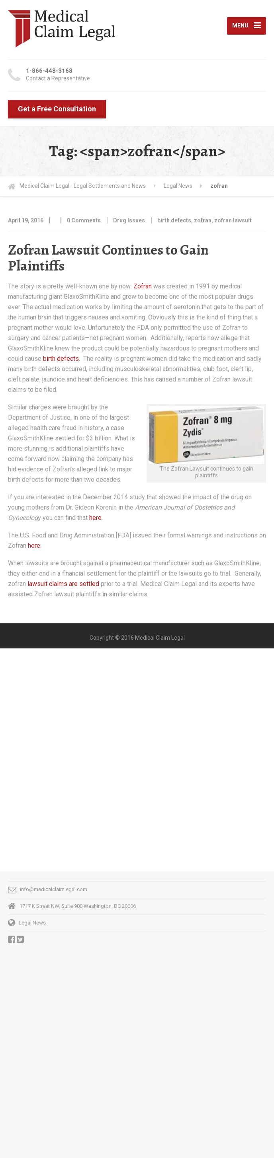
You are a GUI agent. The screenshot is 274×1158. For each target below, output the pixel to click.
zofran (202, 220)
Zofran (143, 286)
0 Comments (84, 220)
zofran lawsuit (233, 220)
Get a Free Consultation (57, 109)
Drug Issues (129, 220)
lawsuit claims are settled (63, 584)
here (95, 518)
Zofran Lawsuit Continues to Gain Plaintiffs (108, 257)
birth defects (174, 220)
